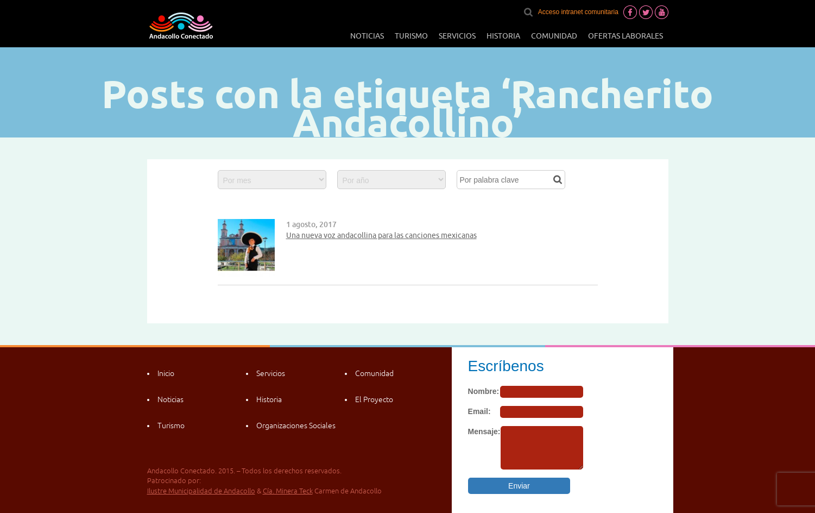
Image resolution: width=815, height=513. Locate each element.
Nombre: (484, 391)
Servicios (457, 36)
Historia (503, 36)
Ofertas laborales (625, 36)
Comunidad (554, 36)
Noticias (367, 36)
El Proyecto (374, 399)
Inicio (165, 373)
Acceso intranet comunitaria (578, 12)
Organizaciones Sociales (296, 425)
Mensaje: (484, 431)
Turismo (411, 36)
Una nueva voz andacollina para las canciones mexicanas (381, 235)
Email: (479, 411)
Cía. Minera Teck (288, 491)
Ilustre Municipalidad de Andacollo (201, 491)
